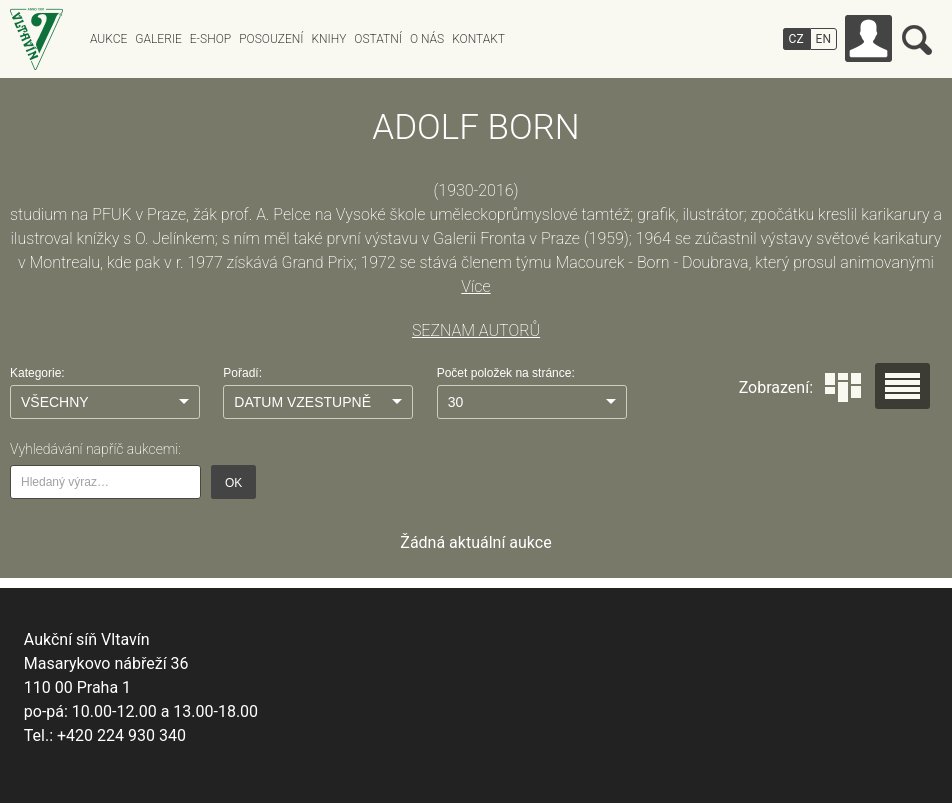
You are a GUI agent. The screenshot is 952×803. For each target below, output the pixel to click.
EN (823, 39)
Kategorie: (37, 373)
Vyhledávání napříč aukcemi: (95, 449)
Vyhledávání (917, 40)
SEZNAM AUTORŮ (476, 330)
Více (475, 286)
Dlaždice (843, 387)
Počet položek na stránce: (506, 373)
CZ (796, 39)
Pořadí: (242, 373)
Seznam (902, 386)
